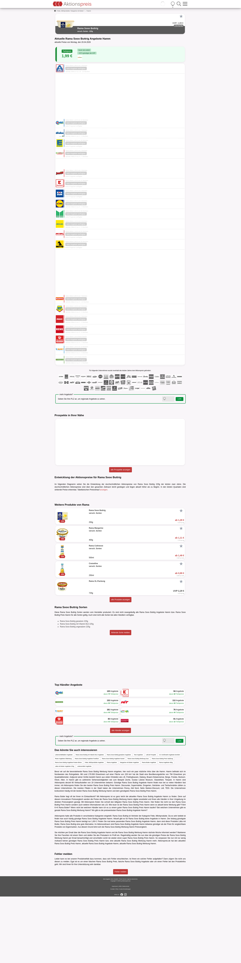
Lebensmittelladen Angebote (64, 821)
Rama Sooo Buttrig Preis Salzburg (162, 825)
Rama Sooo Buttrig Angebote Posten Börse (68, 829)
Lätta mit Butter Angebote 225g (64, 832)
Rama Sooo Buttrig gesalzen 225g (74, 687)
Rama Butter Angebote (149, 829)
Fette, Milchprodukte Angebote (94, 829)
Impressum (115, 952)
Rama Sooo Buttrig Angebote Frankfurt (87, 825)
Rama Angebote (112, 829)
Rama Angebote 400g (166, 829)
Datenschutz (125, 952)
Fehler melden (120, 938)
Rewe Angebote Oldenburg (63, 825)
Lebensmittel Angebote (84, 832)
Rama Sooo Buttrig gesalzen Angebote (119, 821)
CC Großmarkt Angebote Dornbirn (169, 821)
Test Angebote (138, 821)
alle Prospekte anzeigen (120, 470)
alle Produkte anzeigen (120, 666)
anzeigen (103, 490)
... (85, 11)
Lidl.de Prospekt (151, 821)
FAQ (117, 955)
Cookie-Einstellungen (125, 955)
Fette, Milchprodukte (63, 11)
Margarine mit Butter (77, 11)
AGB (120, 952)
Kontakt (112, 955)
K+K (56, 874)
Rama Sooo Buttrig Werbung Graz (138, 825)
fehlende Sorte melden (120, 699)
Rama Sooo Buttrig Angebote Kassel (113, 825)
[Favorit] (181, 16)
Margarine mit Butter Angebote (129, 829)
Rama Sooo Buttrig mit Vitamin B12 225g (77, 690)
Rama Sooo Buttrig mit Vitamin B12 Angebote (90, 821)
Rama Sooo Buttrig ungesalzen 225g (75, 693)
